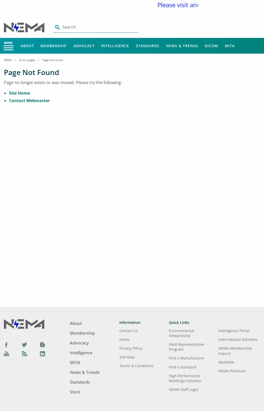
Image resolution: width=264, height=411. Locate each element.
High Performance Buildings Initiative (185, 378)
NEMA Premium (232, 370)
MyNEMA (226, 362)
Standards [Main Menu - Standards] (147, 45)
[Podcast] (24, 353)
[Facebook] (6, 344)
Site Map (127, 357)
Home (124, 339)
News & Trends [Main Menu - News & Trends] (182, 45)
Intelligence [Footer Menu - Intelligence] (81, 353)
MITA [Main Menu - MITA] (230, 45)
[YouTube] (6, 353)
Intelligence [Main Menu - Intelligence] (115, 45)
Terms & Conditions (136, 365)
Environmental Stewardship (181, 333)
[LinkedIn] (42, 353)
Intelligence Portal (234, 330)
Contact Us (128, 330)
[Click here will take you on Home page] (24, 27)
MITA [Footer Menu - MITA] (75, 362)
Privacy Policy (130, 348)
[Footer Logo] (24, 323)
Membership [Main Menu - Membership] (53, 45)
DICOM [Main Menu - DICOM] (211, 45)
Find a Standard (182, 367)
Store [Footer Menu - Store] (75, 392)
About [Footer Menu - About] (76, 323)
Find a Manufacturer (186, 358)
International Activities (237, 339)
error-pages (27, 60)
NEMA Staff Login (184, 389)
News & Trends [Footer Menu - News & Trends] (85, 372)
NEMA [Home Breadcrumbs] (8, 60)
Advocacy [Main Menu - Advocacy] (84, 45)
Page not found (52, 60)
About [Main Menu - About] (27, 45)
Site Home (19, 93)
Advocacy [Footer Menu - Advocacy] (79, 343)
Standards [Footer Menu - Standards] (80, 382)
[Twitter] (24, 344)
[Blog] (42, 344)
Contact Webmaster (29, 100)
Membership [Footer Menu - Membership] (82, 333)
